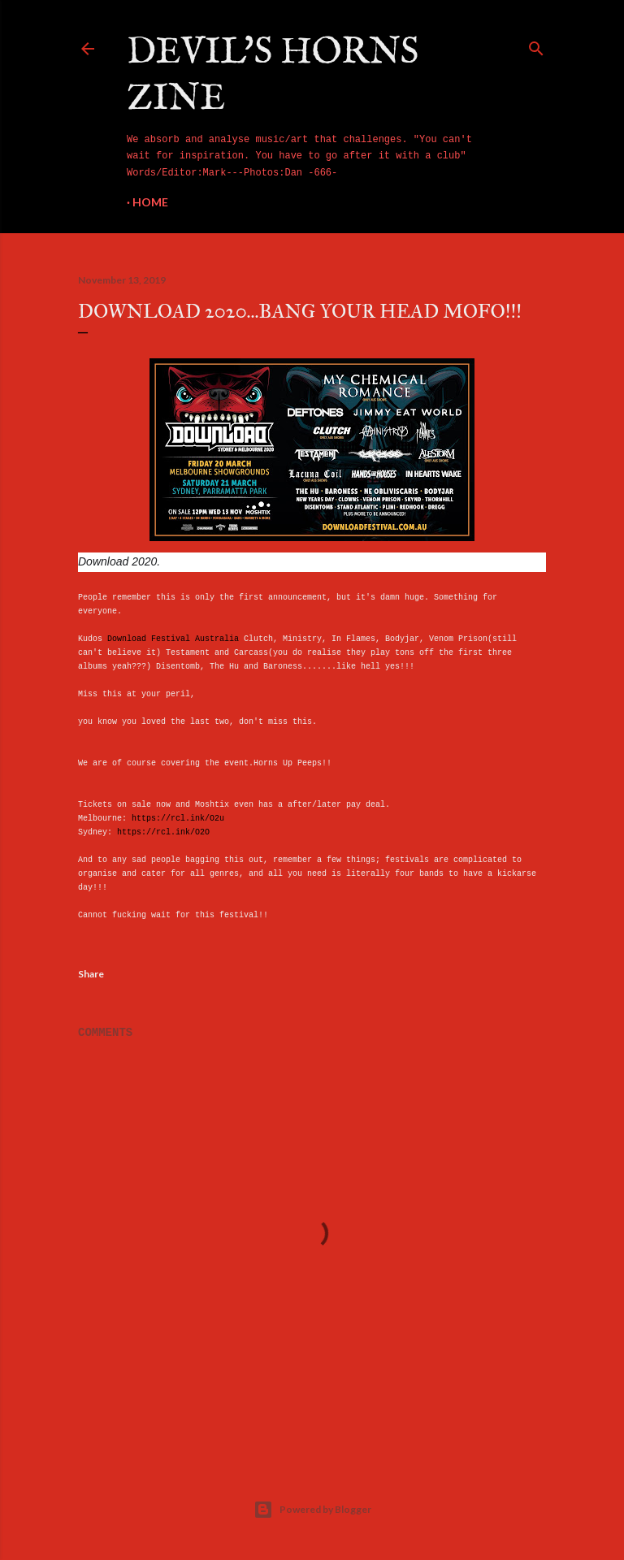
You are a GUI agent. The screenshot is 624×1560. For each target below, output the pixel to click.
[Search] (536, 45)
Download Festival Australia (173, 639)
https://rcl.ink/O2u (178, 818)
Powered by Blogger (312, 1509)
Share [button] (91, 974)
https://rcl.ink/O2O (163, 832)
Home (150, 202)
